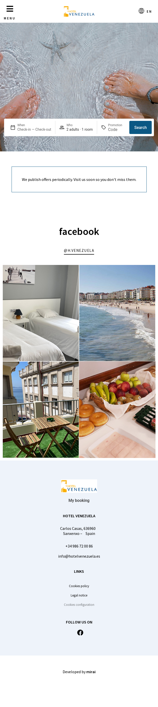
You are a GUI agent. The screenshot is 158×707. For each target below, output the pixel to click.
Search (140, 127)
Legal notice (79, 595)
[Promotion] (117, 129)
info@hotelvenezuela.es (79, 556)
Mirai (91, 671)
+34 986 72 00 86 (79, 546)
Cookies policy (79, 586)
